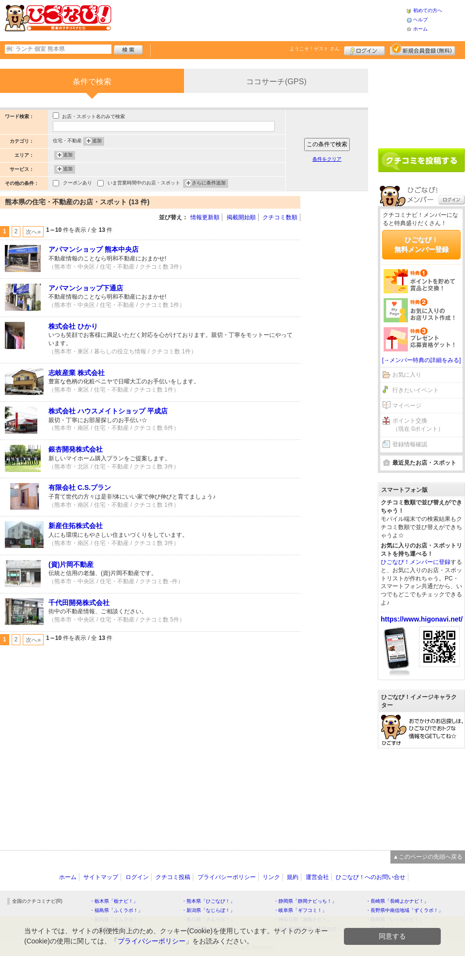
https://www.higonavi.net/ (422, 619)
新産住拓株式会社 (75, 526)
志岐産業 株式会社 (76, 373)
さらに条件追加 (209, 183)
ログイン (364, 49)
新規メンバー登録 (422, 49)
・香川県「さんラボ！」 (208, 919)
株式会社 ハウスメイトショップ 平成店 (108, 411)
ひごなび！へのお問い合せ (370, 877)
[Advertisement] (339, 225)
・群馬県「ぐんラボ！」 (116, 919)
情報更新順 (204, 217)
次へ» (33, 231)
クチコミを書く (421, 160)
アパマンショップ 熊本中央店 (93, 249)
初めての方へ (427, 10)
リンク (271, 877)
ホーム (420, 28)
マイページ (406, 405)
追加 (97, 141)
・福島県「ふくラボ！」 (116, 910)
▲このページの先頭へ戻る (428, 856)
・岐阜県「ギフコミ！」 (300, 910)
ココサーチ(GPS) (276, 81)
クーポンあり (77, 183)
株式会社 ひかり (73, 326)
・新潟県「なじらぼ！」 (208, 910)
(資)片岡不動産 (70, 564)
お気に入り (406, 374)
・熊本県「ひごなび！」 (208, 901)
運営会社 (317, 877)
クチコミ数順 (280, 217)
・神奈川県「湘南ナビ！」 (303, 919)
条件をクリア (326, 159)
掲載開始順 (241, 217)
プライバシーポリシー (227, 877)
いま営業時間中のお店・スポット (144, 183)
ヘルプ (420, 19)
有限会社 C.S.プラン (79, 487)
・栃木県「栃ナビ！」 (114, 901)
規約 (292, 877)
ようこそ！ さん (315, 48)
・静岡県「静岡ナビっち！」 (305, 901)
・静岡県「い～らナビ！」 (395, 919)
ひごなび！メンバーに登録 (415, 562)
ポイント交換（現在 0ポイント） (418, 424)
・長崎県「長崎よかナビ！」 (397, 901)
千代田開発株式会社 (78, 603)
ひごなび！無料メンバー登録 (421, 244)
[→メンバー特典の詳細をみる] (421, 360)
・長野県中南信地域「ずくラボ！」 (404, 910)
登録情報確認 (409, 444)
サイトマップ (100, 877)
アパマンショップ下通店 (85, 288)
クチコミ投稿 (172, 877)
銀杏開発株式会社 (75, 449)
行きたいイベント (415, 390)
